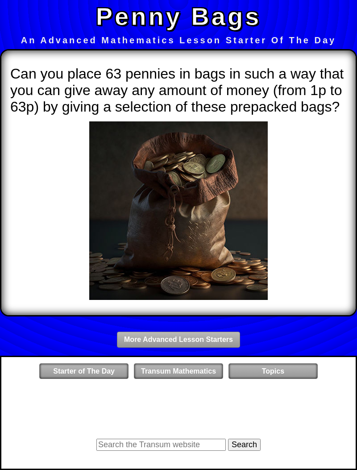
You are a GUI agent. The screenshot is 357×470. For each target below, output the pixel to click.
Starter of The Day (84, 371)
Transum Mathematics (178, 371)
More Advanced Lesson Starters (178, 339)
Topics (273, 371)
